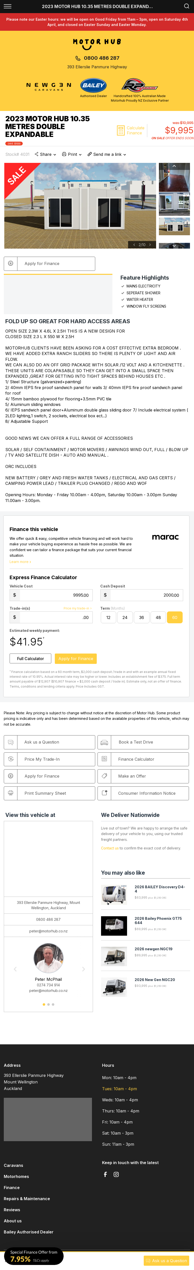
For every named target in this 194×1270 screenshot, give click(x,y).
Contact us (110, 850)
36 (141, 619)
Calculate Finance (135, 130)
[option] (80, 206)
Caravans (13, 1167)
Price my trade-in (78, 610)
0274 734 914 (48, 987)
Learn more (21, 564)
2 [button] (48, 1008)
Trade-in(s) (20, 610)
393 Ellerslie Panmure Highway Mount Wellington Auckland (34, 1084)
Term (112, 610)
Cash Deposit (112, 588)
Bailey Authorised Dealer (29, 1233)
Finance (12, 1189)
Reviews (12, 1211)
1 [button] (44, 1008)
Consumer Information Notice (140, 795)
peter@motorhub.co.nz (48, 933)
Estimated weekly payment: (35, 632)
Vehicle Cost (21, 588)
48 (158, 619)
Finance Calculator (129, 761)
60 (174, 619)
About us (13, 1222)
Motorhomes (16, 1178)
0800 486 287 (101, 58)
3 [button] (53, 1008)
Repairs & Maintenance (27, 1200)
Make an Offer (125, 778)
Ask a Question (166, 1260)
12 (108, 619)
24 (125, 619)
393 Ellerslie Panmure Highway (97, 66)
